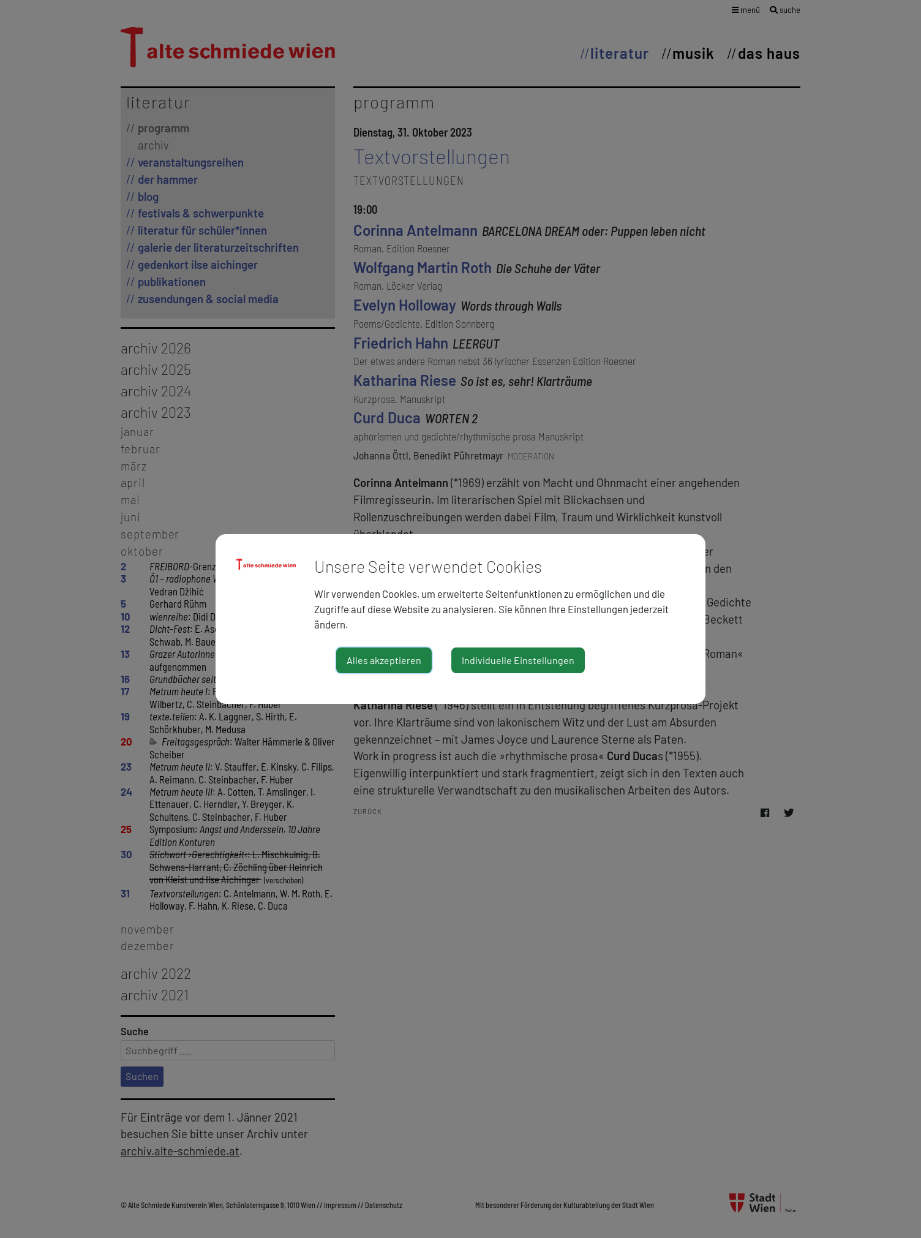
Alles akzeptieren (384, 660)
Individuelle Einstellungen (518, 660)
